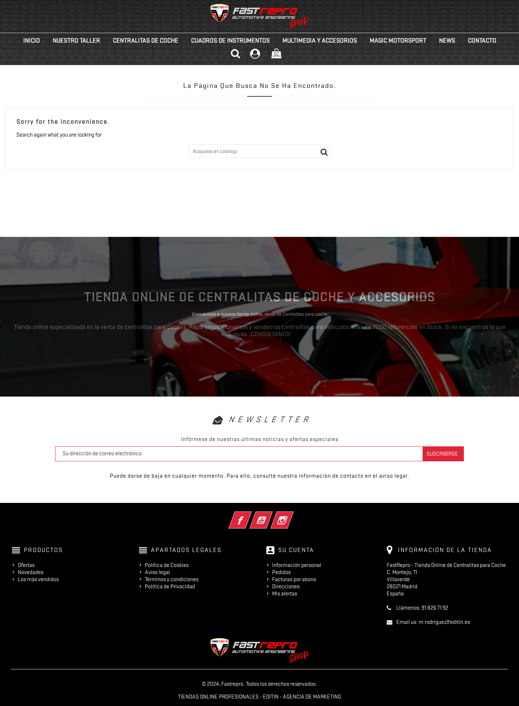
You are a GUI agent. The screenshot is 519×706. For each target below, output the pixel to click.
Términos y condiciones (171, 579)
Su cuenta (296, 549)
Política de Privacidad (170, 586)
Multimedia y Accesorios (319, 40)
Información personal (296, 565)
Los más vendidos (38, 579)
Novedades (30, 572)
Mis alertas (284, 593)
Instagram (292, 515)
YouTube (271, 515)
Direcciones (286, 586)
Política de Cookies (167, 565)
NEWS (447, 40)
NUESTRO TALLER (76, 40)
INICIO (31, 40)
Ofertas (26, 565)
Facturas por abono (294, 579)
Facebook (250, 515)
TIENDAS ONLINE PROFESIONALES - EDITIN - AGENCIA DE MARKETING (259, 697)
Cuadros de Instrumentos (230, 40)
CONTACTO (482, 40)
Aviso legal (157, 572)
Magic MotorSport (398, 40)
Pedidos (281, 572)
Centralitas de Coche (145, 40)
